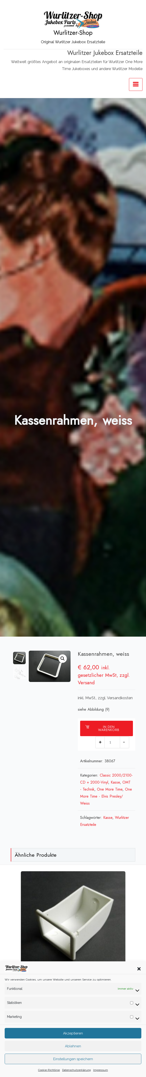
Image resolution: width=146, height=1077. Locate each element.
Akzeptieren (73, 1034)
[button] (139, 969)
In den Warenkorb (102, 728)
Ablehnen (73, 1047)
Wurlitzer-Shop (73, 32)
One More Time (109, 789)
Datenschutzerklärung (76, 1070)
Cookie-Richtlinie (49, 1070)
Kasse (115, 782)
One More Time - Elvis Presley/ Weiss (106, 796)
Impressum (100, 1070)
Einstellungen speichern (73, 1060)
